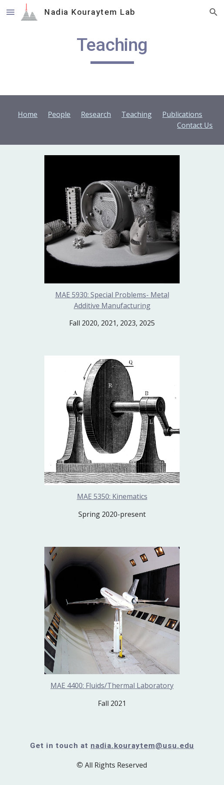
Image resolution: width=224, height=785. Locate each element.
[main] (112, 48)
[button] (10, 12)
